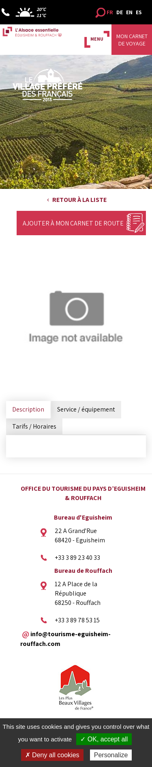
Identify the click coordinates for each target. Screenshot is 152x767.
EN (129, 12)
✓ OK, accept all (104, 739)
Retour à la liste (79, 199)
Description (28, 409)
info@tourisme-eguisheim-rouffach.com (65, 638)
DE (119, 12)
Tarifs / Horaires (34, 426)
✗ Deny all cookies (52, 755)
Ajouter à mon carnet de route (73, 223)
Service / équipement (86, 409)
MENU (96, 39)
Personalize (111, 755)
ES (139, 12)
